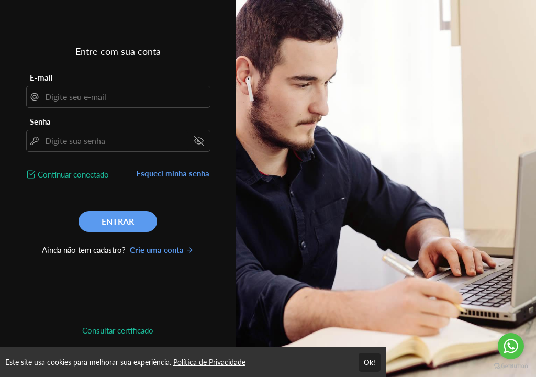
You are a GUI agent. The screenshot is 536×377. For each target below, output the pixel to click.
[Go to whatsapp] (511, 346)
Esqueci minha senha (172, 173)
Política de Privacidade (209, 362)
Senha (40, 121)
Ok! (369, 362)
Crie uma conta (162, 249)
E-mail (41, 77)
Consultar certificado (117, 330)
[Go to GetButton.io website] (511, 366)
